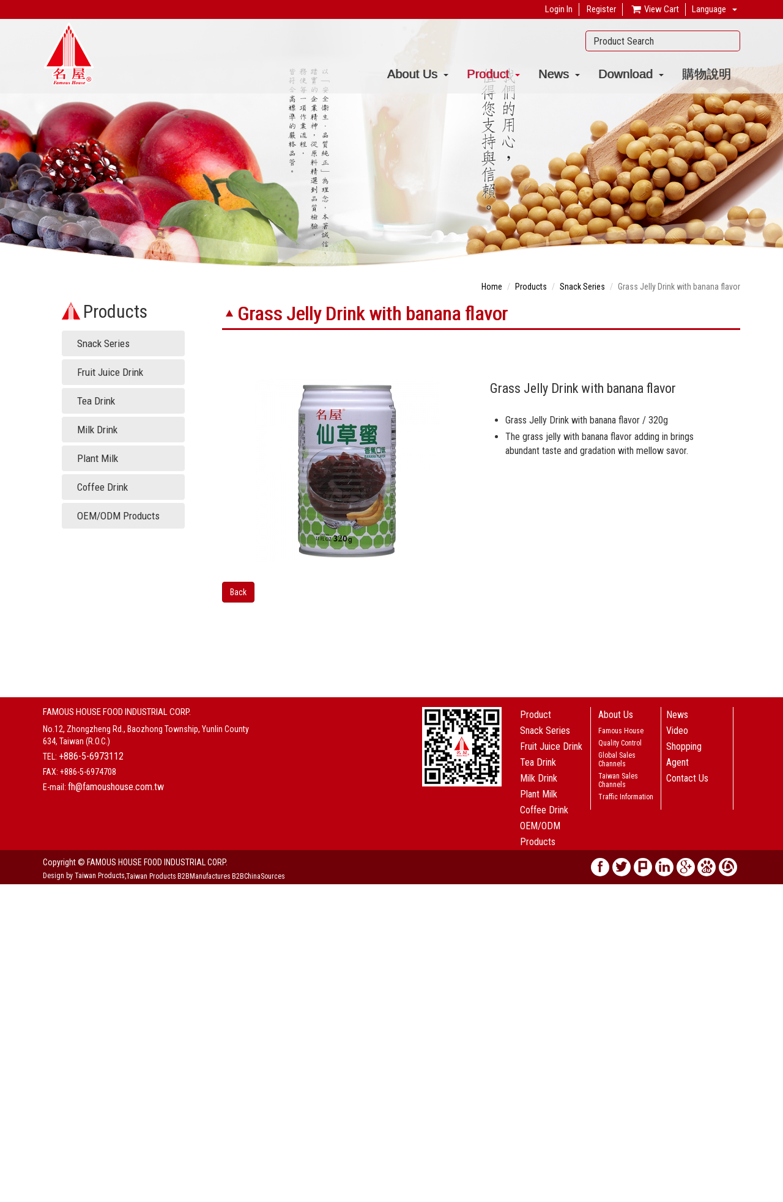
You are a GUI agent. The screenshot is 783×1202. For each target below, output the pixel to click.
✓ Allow (14, 915)
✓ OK (282, 1196)
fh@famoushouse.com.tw (116, 787)
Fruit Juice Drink (110, 372)
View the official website (89, 1000)
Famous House (621, 731)
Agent (677, 762)
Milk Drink (97, 429)
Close (10, 890)
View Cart (654, 10)
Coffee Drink (102, 487)
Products (531, 286)
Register (601, 9)
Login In (559, 9)
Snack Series (103, 343)
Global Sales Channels (617, 759)
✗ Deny (13, 927)
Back (238, 592)
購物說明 (706, 74)
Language (709, 9)
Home (491, 286)
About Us (417, 74)
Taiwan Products (151, 876)
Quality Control (620, 743)
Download (631, 74)
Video (677, 730)
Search (727, 41)
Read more (23, 1000)
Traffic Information (625, 797)
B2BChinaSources (258, 876)
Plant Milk (97, 458)
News (559, 74)
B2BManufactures (204, 876)
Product (493, 74)
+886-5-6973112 (91, 756)
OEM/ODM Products (118, 516)
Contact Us (687, 778)
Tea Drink (96, 401)
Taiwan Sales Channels (618, 780)
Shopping (684, 746)
